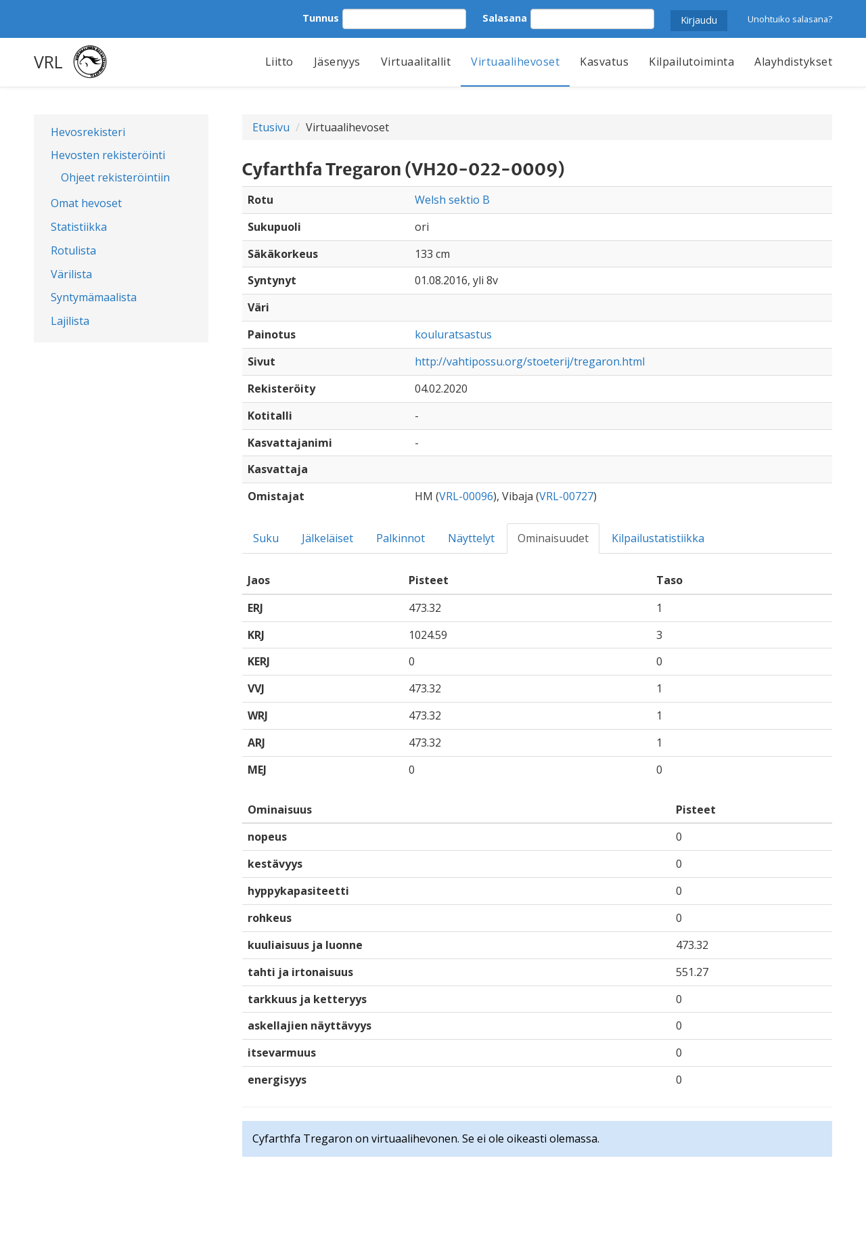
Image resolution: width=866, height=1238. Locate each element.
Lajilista (70, 320)
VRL (48, 61)
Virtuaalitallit (416, 61)
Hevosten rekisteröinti (108, 155)
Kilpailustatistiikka (658, 538)
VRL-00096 (466, 496)
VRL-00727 (566, 496)
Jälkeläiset (327, 538)
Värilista (71, 274)
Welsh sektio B (452, 199)
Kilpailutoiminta (691, 61)
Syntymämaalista (94, 297)
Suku (266, 538)
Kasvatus (604, 61)
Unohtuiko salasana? (790, 19)
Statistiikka (79, 226)
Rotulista (73, 250)
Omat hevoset (86, 203)
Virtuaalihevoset (515, 61)
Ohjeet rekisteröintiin (115, 177)
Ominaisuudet (553, 538)
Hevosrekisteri (88, 132)
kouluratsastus (453, 334)
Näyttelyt (471, 538)
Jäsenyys (337, 61)
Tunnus (320, 18)
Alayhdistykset (793, 61)
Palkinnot (400, 538)
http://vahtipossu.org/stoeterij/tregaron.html (530, 361)
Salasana (504, 18)
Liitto (279, 61)
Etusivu (271, 127)
